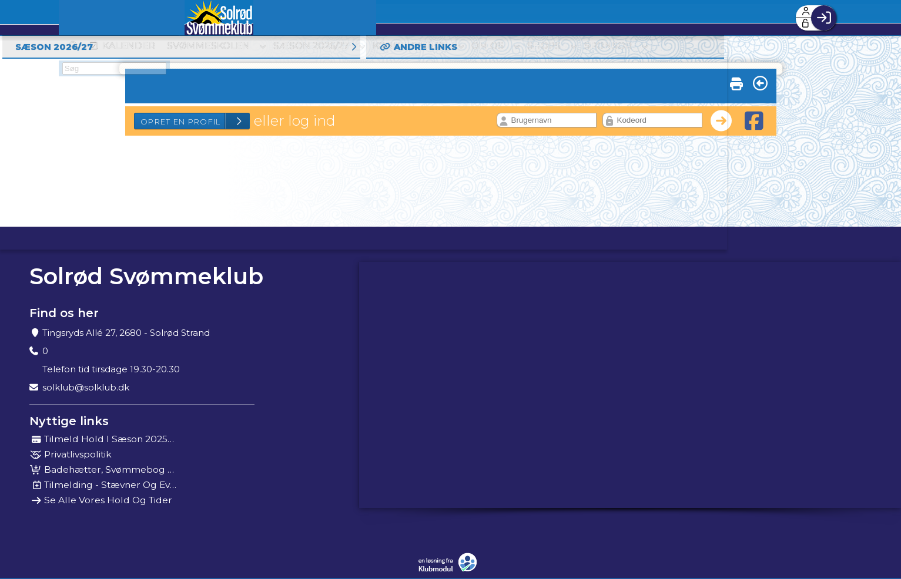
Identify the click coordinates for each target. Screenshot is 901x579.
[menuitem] (93, 17)
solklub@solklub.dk (85, 387)
